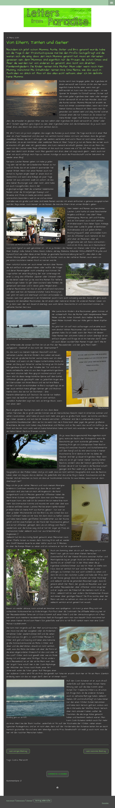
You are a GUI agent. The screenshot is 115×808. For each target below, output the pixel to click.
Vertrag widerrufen (42, 801)
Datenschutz (20, 801)
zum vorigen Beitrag (18, 751)
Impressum (10, 801)
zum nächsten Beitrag (96, 751)
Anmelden (105, 803)
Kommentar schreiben (57, 774)
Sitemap (29, 801)
